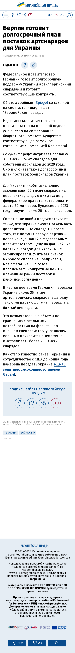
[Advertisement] (37, 477)
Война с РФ (28, 432)
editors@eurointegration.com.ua (49, 557)
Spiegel (42, 102)
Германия (10, 432)
